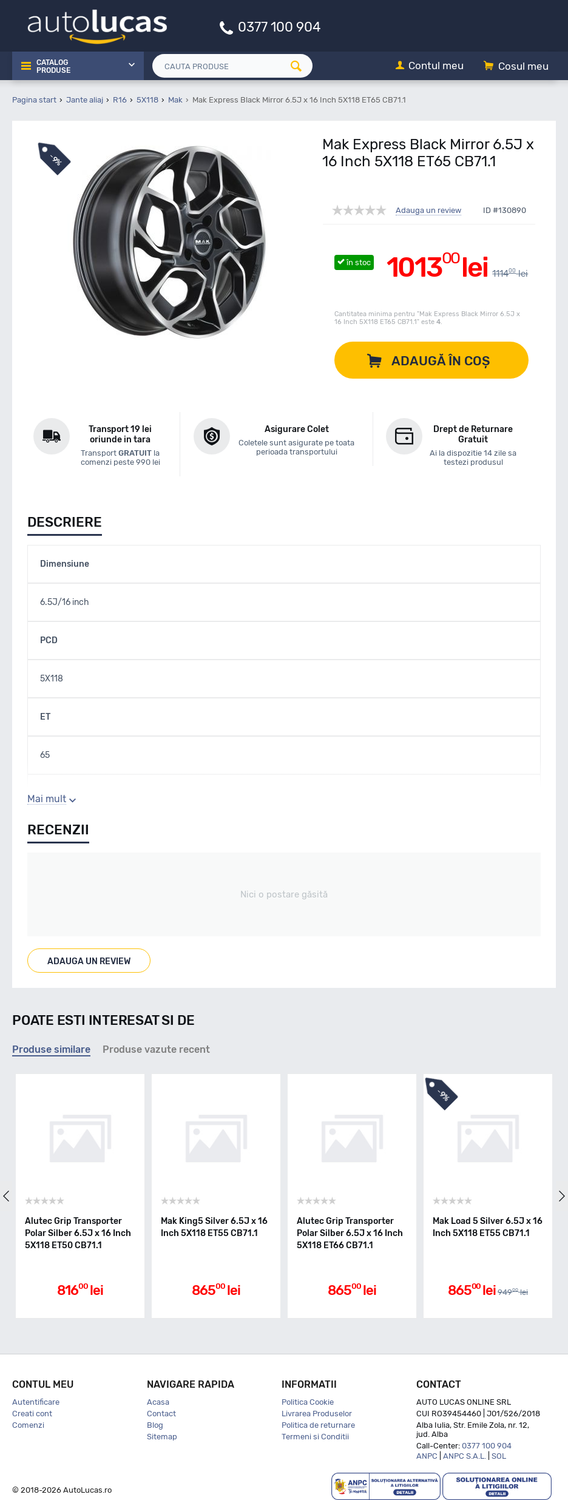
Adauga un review (428, 210)
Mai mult (46, 799)
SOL (499, 1456)
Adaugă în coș (440, 360)
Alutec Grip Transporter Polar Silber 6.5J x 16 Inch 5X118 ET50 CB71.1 (78, 1233)
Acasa (158, 1402)
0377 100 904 (279, 26)
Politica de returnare (318, 1425)
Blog (155, 1425)
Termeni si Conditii (315, 1436)
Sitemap (162, 1436)
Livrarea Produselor (317, 1413)
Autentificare (35, 1402)
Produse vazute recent (156, 1049)
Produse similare (51, 1049)
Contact (161, 1413)
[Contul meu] (430, 66)
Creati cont (32, 1413)
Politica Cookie (308, 1402)
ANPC (427, 1456)
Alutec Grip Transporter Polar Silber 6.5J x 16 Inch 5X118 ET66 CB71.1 (350, 1233)
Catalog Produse (53, 67)
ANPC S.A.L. (464, 1456)
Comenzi (28, 1425)
